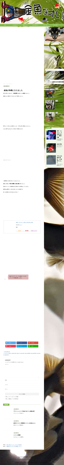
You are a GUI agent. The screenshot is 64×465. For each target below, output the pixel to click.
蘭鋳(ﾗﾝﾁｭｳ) (25, 25)
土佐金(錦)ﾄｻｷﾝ (15, 25)
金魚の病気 (45, 25)
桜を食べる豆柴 (59, 102)
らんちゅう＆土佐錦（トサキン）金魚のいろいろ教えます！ (32, 456)
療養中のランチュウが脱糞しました (14, 446)
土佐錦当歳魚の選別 (49, 72)
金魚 (5, 25)
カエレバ (21, 224)
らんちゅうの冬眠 (7, 353)
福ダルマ (58, 90)
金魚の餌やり (6, 354)
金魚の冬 (18, 353)
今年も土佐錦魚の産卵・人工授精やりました (59, 159)
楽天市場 (26, 230)
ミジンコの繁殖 (16, 435)
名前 (6, 380)
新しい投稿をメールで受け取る (12, 398)
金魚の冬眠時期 (27, 353)
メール (6, 384)
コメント (6, 364)
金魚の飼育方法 (35, 25)
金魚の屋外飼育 (34, 353)
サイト (6, 389)
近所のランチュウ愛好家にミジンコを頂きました (24, 423)
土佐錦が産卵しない (49, 76)
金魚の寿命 (59, 144)
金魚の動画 (55, 25)
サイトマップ (47, 73)
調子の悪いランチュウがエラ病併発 (14, 444)
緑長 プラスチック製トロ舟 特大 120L (24, 222)
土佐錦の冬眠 (13, 353)
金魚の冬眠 (22, 353)
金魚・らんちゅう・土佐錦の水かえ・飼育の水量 (59, 134)
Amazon (19, 230)
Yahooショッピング (34, 230)
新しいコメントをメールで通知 (12, 396)
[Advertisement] (22, 71)
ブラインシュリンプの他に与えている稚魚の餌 (23, 411)
